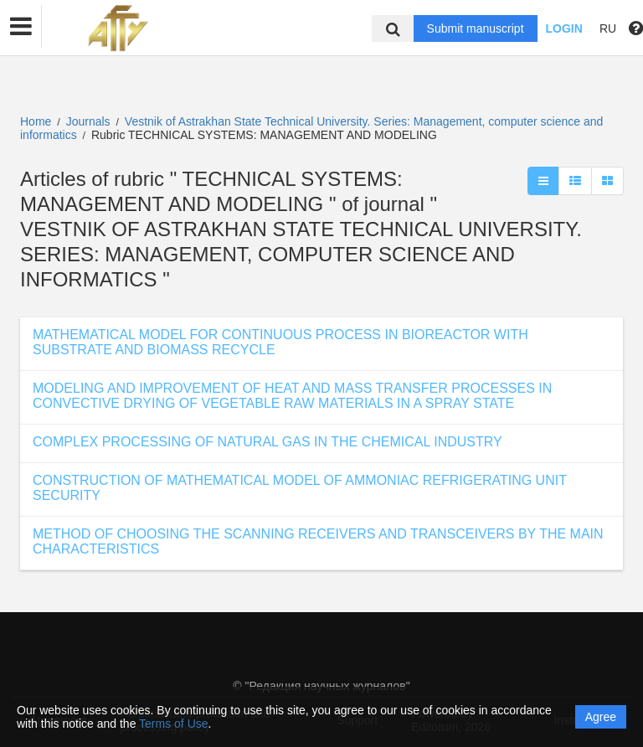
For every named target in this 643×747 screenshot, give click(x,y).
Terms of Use (173, 723)
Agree (600, 717)
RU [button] (607, 28)
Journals (88, 121)
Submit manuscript (475, 28)
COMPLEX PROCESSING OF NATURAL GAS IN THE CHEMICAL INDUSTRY (267, 442)
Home (35, 121)
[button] (21, 27)
